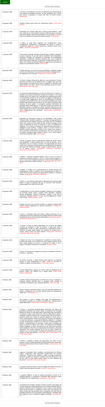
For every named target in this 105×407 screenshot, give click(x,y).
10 (58, 6)
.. (60, 6)
